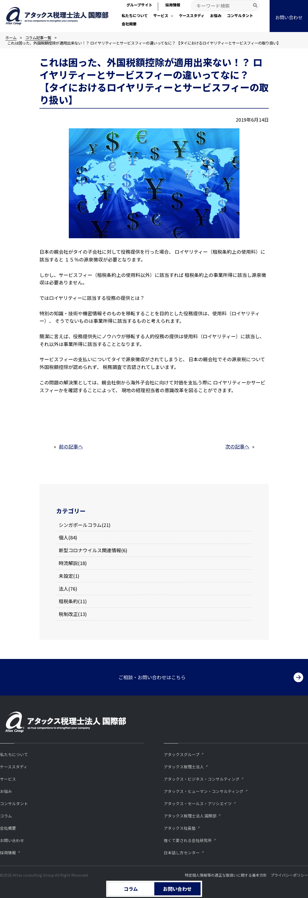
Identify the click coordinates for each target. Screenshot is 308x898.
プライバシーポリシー (289, 875)
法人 (63, 588)
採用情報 (8, 852)
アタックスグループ (181, 754)
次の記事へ (237, 446)
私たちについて (14, 754)
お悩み (6, 791)
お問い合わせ (12, 840)
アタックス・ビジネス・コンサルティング (201, 779)
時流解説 (68, 562)
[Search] (255, 5)
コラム (6, 815)
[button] (163, 16)
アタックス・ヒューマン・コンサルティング (203, 791)
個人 (63, 537)
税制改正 (68, 613)
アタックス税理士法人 (184, 766)
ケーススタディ (13, 766)
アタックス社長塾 (180, 828)
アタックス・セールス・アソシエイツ (198, 803)
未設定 (66, 575)
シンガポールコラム (80, 524)
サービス (8, 779)
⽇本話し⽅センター (182, 852)
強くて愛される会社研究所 (188, 840)
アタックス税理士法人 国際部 (190, 815)
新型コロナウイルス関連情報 (90, 550)
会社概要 (8, 828)
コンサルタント (14, 803)
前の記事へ (71, 446)
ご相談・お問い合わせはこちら (152, 677)
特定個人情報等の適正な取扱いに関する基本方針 (226, 875)
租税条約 (68, 601)
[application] (170, 15)
